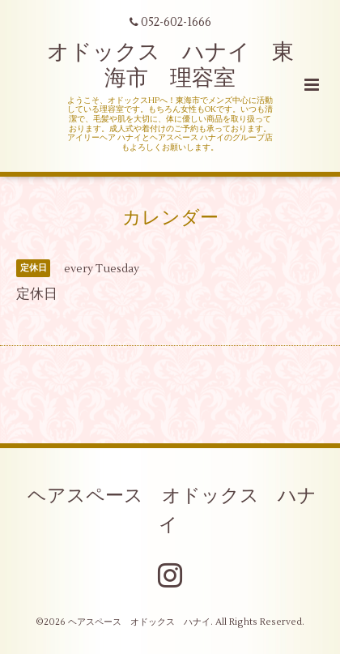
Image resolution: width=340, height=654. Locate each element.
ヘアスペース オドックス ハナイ (172, 510)
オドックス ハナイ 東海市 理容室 (170, 65)
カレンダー (170, 218)
